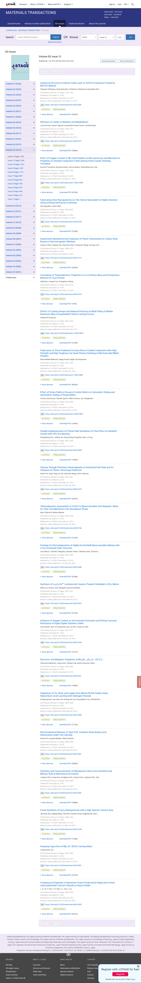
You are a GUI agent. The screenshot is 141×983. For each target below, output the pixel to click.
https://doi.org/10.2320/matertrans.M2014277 (63, 141)
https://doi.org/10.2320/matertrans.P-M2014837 (64, 414)
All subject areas (12, 968)
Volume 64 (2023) (13, 100)
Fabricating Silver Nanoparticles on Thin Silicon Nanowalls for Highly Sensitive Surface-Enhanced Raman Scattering (78, 201)
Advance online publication (38, 23)
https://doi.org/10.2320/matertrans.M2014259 (63, 221)
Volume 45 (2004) (13, 255)
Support (68, 4)
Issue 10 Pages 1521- (16, 164)
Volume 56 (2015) (13, 144)
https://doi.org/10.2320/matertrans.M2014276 (63, 489)
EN (126, 4)
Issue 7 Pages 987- (15, 176)
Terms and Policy (39, 974)
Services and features (41, 968)
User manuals (92, 965)
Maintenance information (70, 968)
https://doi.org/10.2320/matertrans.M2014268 (63, 567)
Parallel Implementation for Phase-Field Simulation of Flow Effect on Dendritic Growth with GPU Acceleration (78, 432)
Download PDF (65, 114)
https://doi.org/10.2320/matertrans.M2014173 (63, 258)
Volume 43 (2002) (13, 266)
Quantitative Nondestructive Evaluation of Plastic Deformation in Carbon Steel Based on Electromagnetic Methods (78, 240)
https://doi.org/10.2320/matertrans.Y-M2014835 (64, 375)
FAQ (89, 971)
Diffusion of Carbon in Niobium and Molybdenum (64, 121)
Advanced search (54, 42)
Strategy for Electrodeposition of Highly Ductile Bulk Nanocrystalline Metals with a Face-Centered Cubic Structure (80, 546)
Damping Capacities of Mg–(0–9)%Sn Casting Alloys (66, 846)
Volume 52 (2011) (13, 216)
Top (68, 954)
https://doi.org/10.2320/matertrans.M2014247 (63, 603)
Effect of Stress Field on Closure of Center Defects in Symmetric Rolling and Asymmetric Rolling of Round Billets (77, 393)
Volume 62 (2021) (13, 111)
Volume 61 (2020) (13, 116)
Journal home (13, 23)
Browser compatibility (96, 968)
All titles (9, 965)
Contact (90, 974)
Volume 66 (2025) (13, 89)
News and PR (54, 4)
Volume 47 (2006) (13, 244)
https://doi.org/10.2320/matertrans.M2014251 (63, 676)
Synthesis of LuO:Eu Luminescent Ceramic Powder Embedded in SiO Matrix (79, 584)
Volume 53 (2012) (13, 211)
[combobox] (89, 37)
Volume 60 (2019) (13, 122)
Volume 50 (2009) (13, 227)
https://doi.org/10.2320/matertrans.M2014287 (63, 104)
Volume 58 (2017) (13, 133)
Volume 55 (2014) (13, 150)
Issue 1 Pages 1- (14, 199)
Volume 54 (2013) (13, 205)
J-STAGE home (11, 30)
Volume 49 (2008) (13, 233)
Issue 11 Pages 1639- (16, 160)
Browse (23, 4)
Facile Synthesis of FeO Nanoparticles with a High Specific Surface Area (76, 810)
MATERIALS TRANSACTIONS (29, 30)
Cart (119, 4)
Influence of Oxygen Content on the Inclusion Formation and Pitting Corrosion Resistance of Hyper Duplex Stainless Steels (78, 622)
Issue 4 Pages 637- (15, 187)
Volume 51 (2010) (13, 222)
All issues (59, 23)
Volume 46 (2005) (13, 250)
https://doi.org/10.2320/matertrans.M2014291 (63, 865)
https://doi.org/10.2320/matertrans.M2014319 (63, 294)
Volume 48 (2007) (13, 239)
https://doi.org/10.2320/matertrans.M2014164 (63, 642)
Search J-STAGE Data (15, 978)
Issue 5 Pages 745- (15, 183)
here (133, 979)
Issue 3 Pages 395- (15, 191)
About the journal (97, 23)
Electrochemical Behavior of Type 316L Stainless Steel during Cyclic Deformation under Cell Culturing (73, 733)
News (62, 965)
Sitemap (90, 978)
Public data (37, 971)
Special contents (67, 971)
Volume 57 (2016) (13, 139)
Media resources (66, 974)
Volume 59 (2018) (13, 127)
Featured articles (77, 23)
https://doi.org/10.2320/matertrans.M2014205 (63, 904)
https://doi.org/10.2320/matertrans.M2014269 (63, 450)
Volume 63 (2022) (13, 105)
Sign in (112, 4)
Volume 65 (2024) (13, 94)
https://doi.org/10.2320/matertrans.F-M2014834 (64, 333)
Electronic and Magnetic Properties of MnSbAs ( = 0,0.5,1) (71, 659)
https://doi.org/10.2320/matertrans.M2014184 (63, 829)
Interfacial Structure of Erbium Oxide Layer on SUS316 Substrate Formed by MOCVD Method (77, 84)
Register (120, 974)
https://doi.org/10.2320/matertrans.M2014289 (63, 715)
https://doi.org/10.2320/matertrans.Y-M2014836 (64, 182)
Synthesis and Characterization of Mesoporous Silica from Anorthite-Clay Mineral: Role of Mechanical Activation (76, 772)
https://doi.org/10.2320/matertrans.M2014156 (63, 528)
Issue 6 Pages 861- (15, 180)
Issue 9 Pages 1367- (16, 168)
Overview (36, 965)
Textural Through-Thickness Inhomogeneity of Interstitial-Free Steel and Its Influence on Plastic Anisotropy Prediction (76, 469)
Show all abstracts (127, 61)
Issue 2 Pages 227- (15, 195)
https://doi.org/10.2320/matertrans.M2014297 (63, 793)
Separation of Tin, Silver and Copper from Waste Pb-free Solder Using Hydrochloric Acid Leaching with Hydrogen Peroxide (74, 694)
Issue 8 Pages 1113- (16, 172)
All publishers (11, 971)
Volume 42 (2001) (13, 272)
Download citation (109, 61)
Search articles (12, 974)
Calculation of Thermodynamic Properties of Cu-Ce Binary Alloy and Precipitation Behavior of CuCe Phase (80, 276)
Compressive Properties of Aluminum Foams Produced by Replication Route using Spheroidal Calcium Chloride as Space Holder (77, 884)
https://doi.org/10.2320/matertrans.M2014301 (63, 754)
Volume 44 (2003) (13, 261)
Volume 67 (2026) (13, 83)
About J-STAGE (37, 4)
